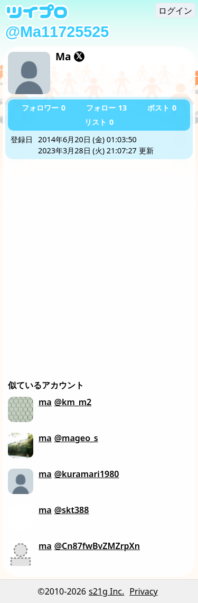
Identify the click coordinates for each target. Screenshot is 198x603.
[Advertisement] (99, 264)
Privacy (143, 591)
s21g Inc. (106, 591)
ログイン (175, 10)
